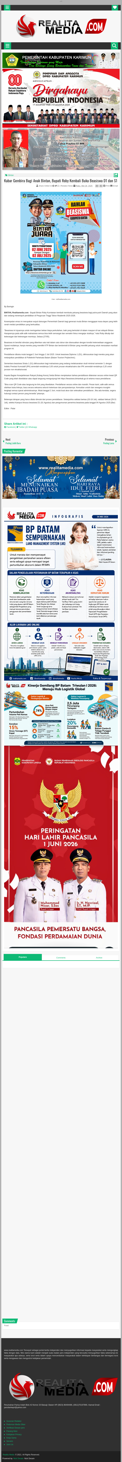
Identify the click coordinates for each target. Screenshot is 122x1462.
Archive (99, 958)
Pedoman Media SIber (15, 1424)
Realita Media (8, 1455)
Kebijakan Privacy (13, 1434)
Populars (23, 957)
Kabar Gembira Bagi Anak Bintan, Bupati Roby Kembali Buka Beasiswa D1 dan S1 (60, 180)
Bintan (11, 175)
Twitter (21, 427)
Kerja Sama (11, 1438)
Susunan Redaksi (13, 1421)
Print (106, 186)
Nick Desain (18, 1458)
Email (114, 186)
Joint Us (9, 1444)
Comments (61, 958)
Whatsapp (31, 427)
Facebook (9, 427)
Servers (9, 1441)
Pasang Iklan (11, 1431)
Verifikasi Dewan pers (15, 1428)
